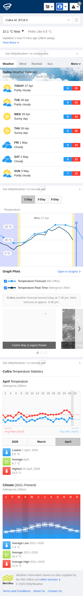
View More (9, 42)
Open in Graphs (68, 271)
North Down (44, 76)
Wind (22, 63)
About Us (39, 591)
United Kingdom (14, 76)
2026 (15, 441)
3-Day (41, 199)
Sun (50, 63)
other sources (49, 579)
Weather (8, 63)
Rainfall (37, 63)
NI (30, 76)
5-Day (55, 199)
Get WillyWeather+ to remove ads (26, 53)
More (74, 63)
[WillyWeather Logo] (10, 6)
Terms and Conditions (17, 591)
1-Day (28, 199)
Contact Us (55, 591)
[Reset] (68, 20)
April (68, 441)
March (41, 441)
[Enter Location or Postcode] (41, 20)
